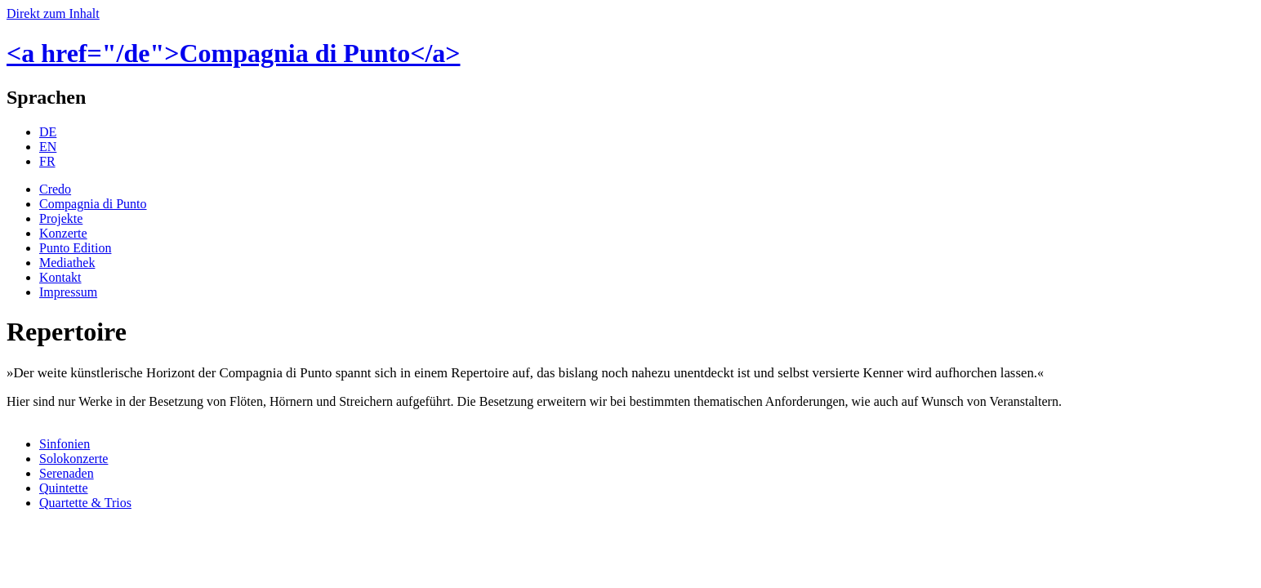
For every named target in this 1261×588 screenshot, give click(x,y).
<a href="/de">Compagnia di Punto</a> (234, 53)
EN (47, 147)
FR (47, 161)
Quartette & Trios (85, 503)
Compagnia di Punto (93, 204)
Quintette (63, 488)
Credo (55, 189)
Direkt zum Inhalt (53, 13)
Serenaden (66, 473)
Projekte (60, 218)
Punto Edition (75, 248)
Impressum (68, 292)
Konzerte (63, 233)
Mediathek (67, 263)
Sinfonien (64, 444)
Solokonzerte (73, 459)
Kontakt (60, 277)
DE (47, 132)
